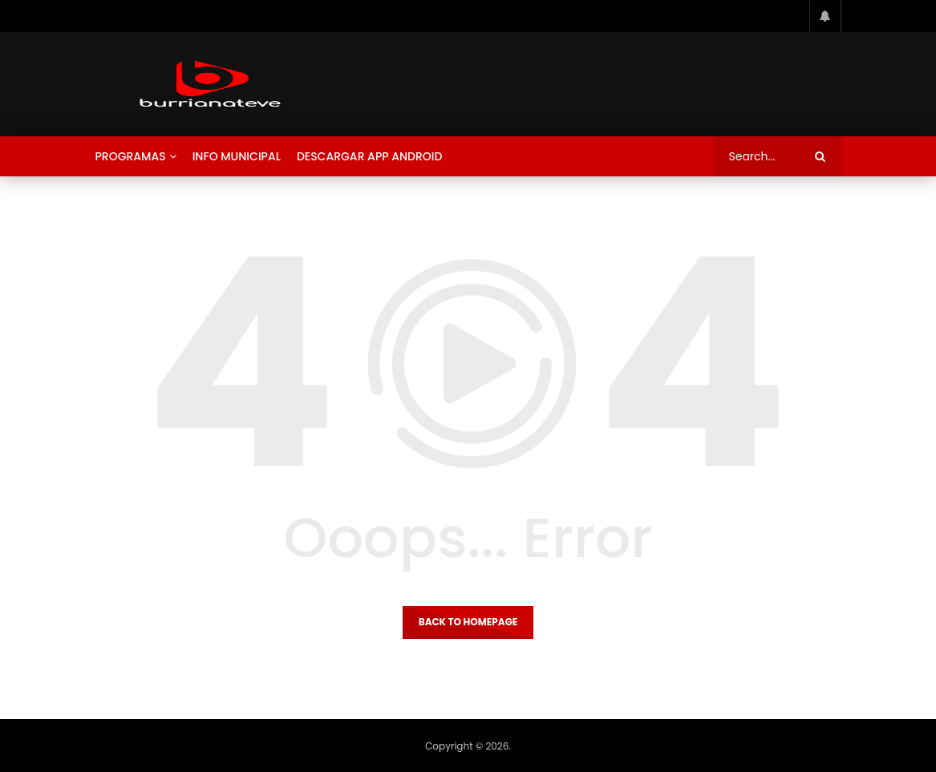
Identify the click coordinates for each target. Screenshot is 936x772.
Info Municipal (236, 156)
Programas (130, 156)
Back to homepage (468, 622)
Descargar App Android (370, 156)
